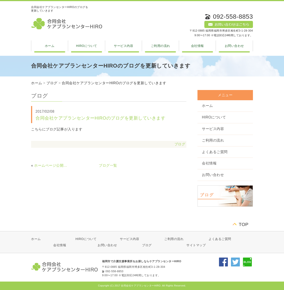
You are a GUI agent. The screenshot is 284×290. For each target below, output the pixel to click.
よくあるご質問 (215, 152)
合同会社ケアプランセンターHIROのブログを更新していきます (114, 83)
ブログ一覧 (108, 165)
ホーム (50, 46)
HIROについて (86, 46)
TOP (243, 224)
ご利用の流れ (160, 46)
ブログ (51, 83)
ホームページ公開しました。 (52, 165)
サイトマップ (196, 245)
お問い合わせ (234, 46)
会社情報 (197, 46)
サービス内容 (123, 46)
